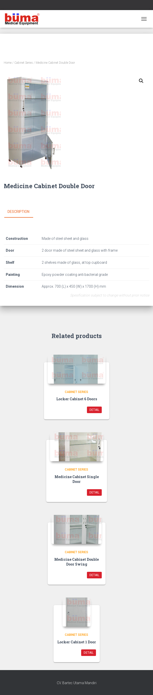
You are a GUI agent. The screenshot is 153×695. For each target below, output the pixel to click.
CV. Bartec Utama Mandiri (76, 683)
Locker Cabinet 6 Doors (76, 398)
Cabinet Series (23, 62)
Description (18, 212)
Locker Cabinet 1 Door (76, 642)
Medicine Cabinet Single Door (77, 479)
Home (8, 62)
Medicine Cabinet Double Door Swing (76, 562)
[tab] (22, 212)
